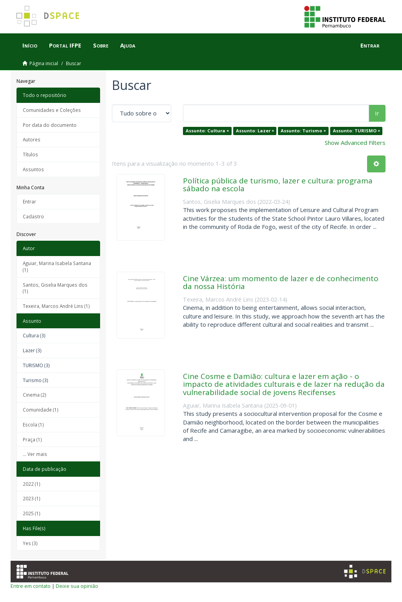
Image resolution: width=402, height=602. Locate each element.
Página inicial (43, 63)
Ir (377, 113)
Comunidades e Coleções (52, 110)
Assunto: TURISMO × (356, 131)
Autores (31, 139)
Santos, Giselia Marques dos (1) (55, 288)
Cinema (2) (34, 395)
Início (29, 45)
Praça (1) (32, 439)
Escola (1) (33, 424)
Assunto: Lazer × (255, 131)
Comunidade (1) (40, 409)
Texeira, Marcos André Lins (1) (56, 306)
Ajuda (127, 45)
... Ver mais (35, 454)
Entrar (29, 201)
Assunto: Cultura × (207, 131)
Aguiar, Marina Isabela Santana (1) (57, 266)
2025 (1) (31, 513)
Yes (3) (30, 543)
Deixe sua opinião (77, 585)
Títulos (30, 154)
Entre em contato (31, 585)
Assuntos (33, 169)
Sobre (100, 45)
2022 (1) (31, 484)
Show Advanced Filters (355, 142)
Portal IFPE (65, 45)
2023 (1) (31, 498)
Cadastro (33, 216)
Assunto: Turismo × (303, 131)
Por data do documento (50, 125)
